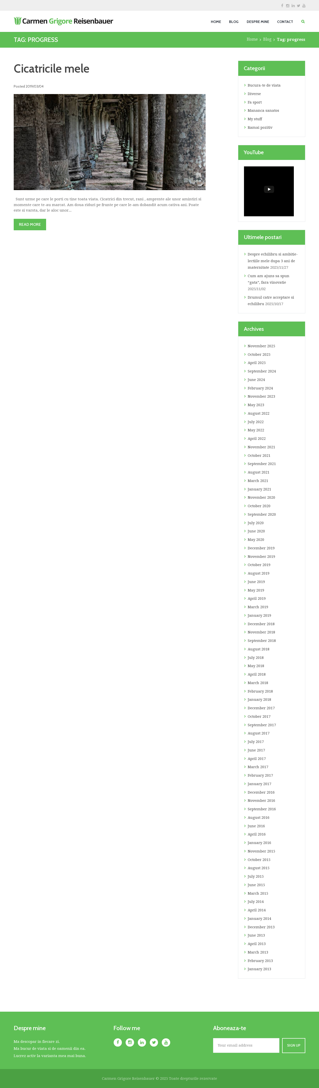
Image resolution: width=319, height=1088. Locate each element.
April (257, 363)
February (260, 388)
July (256, 422)
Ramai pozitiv (260, 127)
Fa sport (255, 102)
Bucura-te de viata (264, 85)
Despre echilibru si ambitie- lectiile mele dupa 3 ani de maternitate (273, 261)
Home (251, 39)
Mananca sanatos (264, 110)
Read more (30, 224)
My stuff (255, 119)
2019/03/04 (35, 86)
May (256, 405)
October (259, 354)
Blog (267, 39)
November (262, 346)
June (256, 379)
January (259, 489)
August (259, 413)
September (262, 371)
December (261, 548)
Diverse (254, 94)
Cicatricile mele (53, 68)
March (258, 481)
